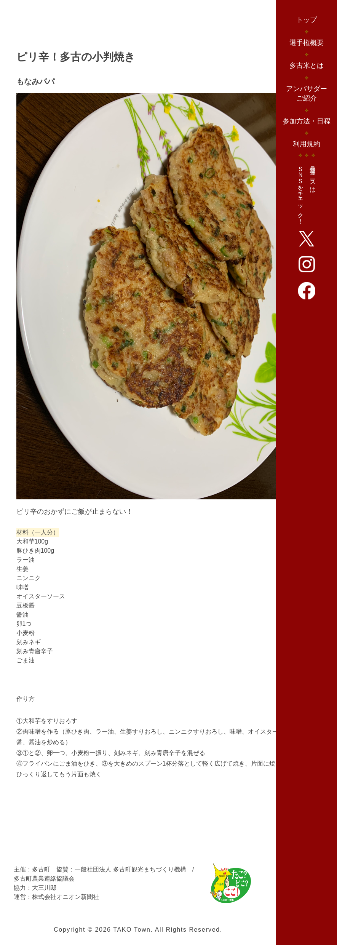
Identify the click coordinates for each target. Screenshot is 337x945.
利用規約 (306, 144)
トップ (306, 20)
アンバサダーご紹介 (306, 93)
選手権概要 (306, 42)
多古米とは (306, 65)
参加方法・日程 (307, 121)
